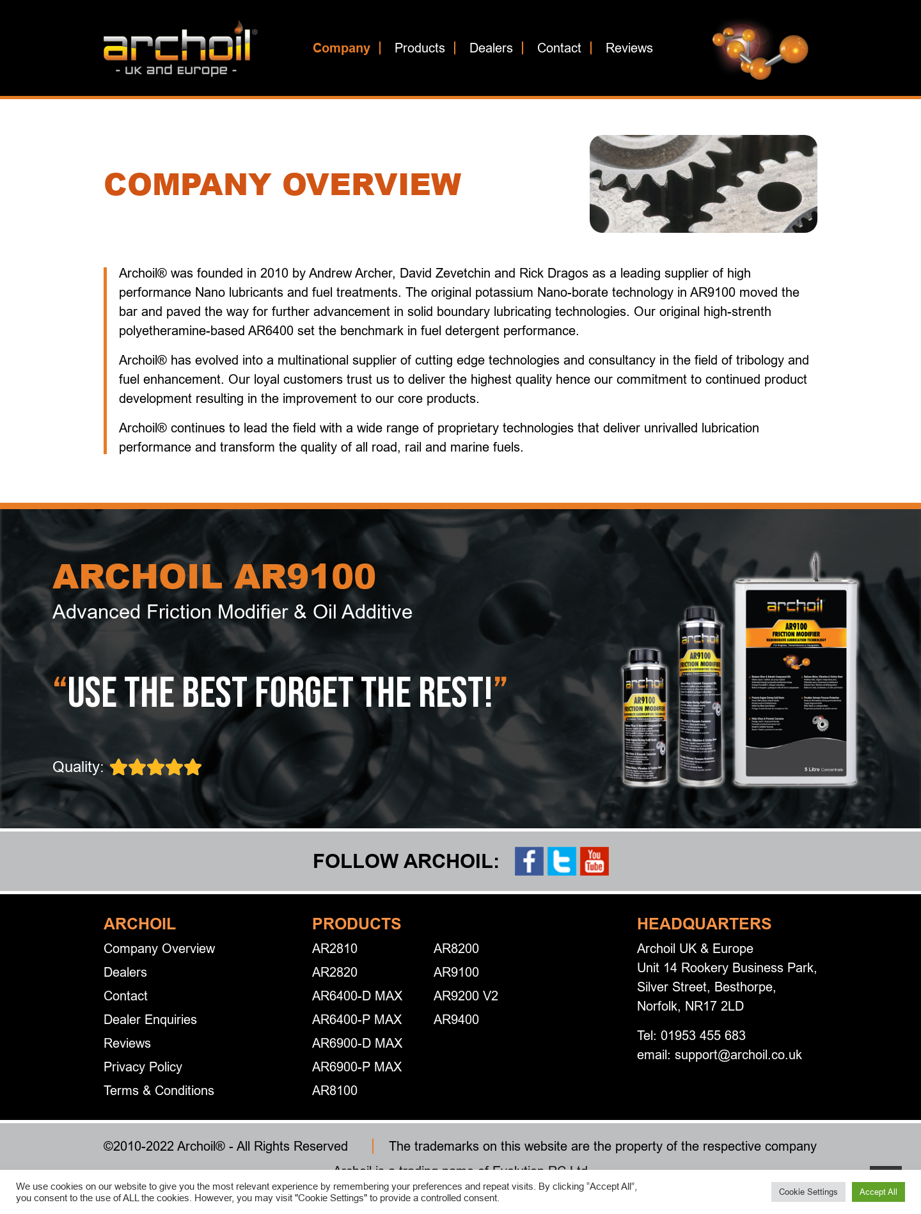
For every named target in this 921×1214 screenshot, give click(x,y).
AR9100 (456, 972)
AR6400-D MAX (357, 995)
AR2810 (335, 948)
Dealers (491, 48)
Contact (559, 48)
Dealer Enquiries (150, 1019)
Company (341, 48)
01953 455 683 (703, 1035)
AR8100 (335, 1090)
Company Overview (159, 948)
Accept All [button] (878, 1191)
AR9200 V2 (466, 995)
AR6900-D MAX (357, 1043)
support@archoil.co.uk (738, 1054)
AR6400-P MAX (357, 1019)
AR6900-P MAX (357, 1066)
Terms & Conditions (159, 1090)
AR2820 (335, 972)
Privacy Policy (143, 1066)
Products (420, 48)
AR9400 (456, 1019)
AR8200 (456, 948)
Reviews (629, 48)
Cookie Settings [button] (808, 1191)
